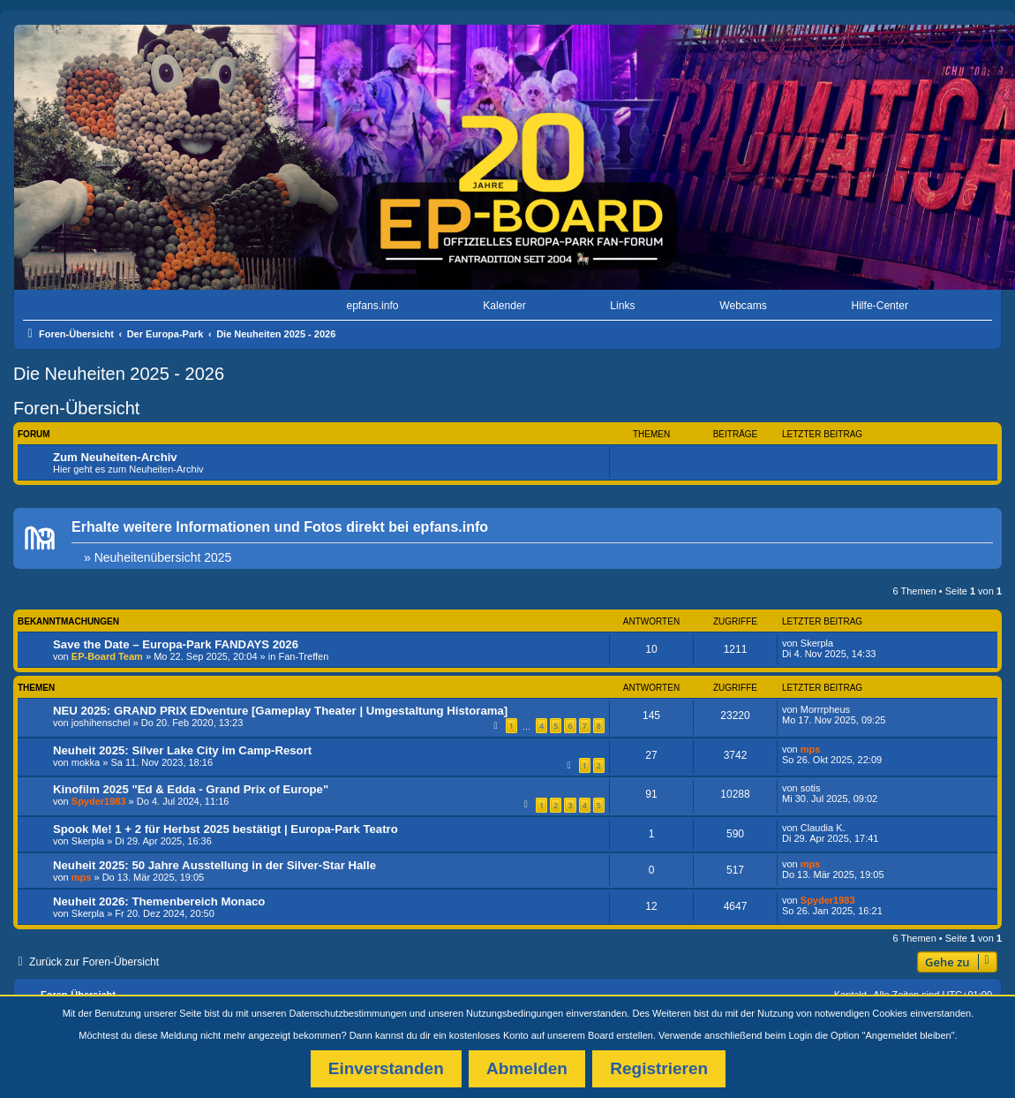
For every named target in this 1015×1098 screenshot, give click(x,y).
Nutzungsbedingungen (514, 1013)
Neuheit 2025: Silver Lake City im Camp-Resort (182, 750)
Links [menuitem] (622, 305)
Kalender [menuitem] (504, 305)
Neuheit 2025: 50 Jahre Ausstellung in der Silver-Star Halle (214, 865)
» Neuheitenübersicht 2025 (157, 557)
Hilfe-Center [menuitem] (879, 305)
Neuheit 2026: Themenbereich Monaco (159, 901)
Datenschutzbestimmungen (348, 1013)
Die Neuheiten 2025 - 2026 (118, 373)
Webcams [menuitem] (743, 305)
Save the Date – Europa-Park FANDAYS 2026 (175, 644)
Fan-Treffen (303, 656)
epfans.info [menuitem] (372, 305)
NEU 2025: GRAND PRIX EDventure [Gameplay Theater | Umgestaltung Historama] (280, 710)
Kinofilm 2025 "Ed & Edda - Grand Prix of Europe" (190, 789)
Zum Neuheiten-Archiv (115, 457)
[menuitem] (77, 306)
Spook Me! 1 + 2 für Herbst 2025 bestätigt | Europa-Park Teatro (225, 829)
